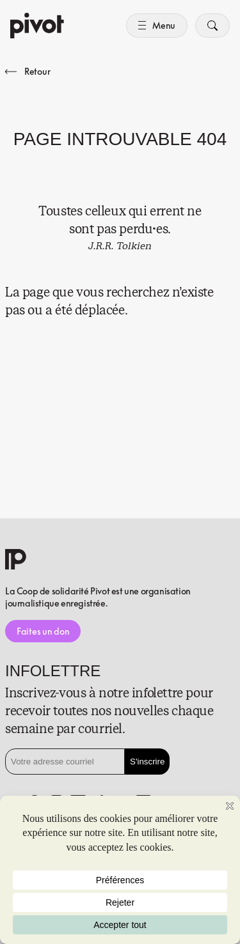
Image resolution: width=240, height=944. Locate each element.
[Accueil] (37, 25)
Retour (27, 71)
